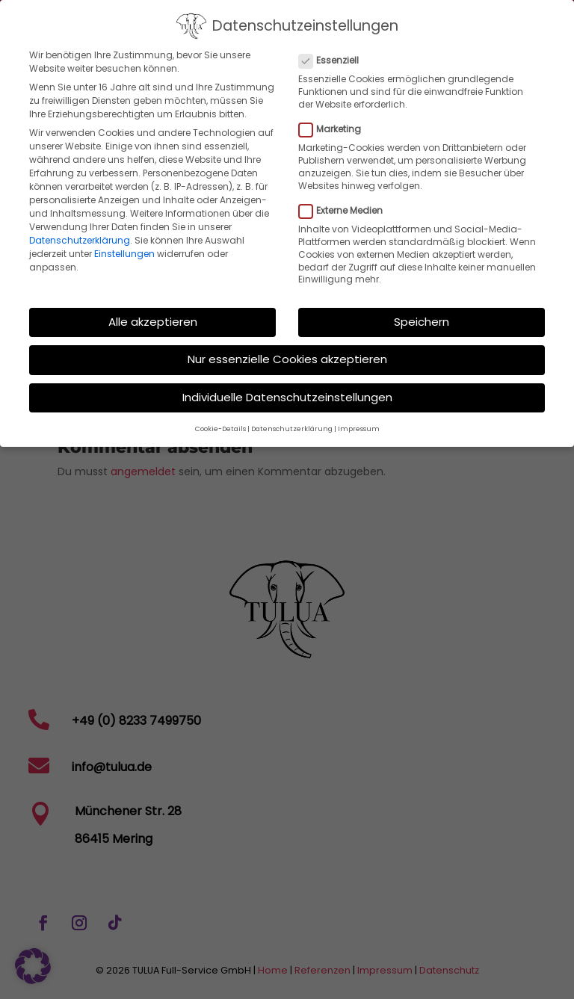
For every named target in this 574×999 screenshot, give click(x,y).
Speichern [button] (421, 316)
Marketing (336, 123)
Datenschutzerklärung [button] (292, 422)
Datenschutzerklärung (79, 234)
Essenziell (334, 54)
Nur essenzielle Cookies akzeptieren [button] (287, 354)
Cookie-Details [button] (220, 422)
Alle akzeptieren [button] (152, 316)
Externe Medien (346, 204)
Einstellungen (124, 247)
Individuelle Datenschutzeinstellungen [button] (287, 391)
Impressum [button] (359, 422)
